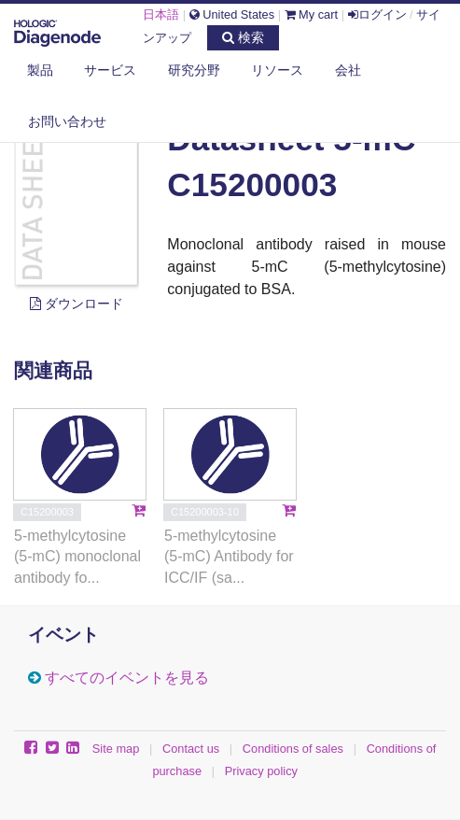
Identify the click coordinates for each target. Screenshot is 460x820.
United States (231, 14)
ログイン (377, 14)
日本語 (161, 14)
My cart (312, 14)
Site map (116, 749)
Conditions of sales (293, 749)
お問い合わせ (67, 121)
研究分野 (194, 70)
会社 (348, 70)
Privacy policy (261, 771)
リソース (277, 70)
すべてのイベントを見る (127, 678)
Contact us (190, 749)
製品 (40, 70)
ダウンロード (76, 303)
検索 (243, 37)
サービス (110, 70)
